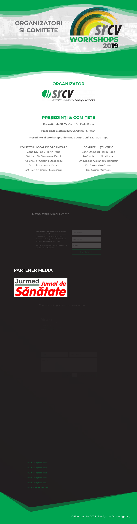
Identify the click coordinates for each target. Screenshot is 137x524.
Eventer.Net (82, 516)
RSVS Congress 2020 (44, 481)
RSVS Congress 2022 (44, 477)
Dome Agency (121, 516)
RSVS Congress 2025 (44, 466)
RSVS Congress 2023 (44, 473)
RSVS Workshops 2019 (45, 485)
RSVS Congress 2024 (44, 469)
